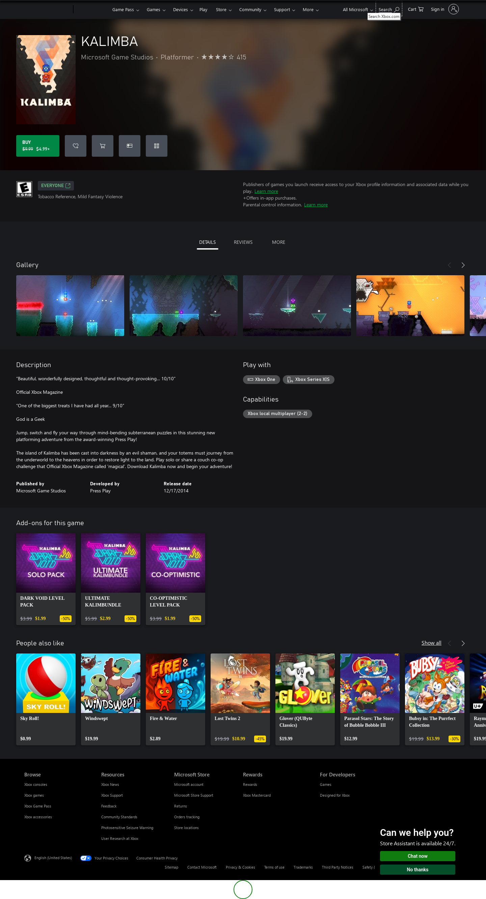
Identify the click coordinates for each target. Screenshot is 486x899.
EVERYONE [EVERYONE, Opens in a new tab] (56, 185)
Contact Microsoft (202, 867)
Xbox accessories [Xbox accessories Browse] (38, 817)
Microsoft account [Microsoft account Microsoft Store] (189, 784)
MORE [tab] (278, 242)
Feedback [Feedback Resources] (108, 806)
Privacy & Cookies (240, 867)
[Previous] (449, 265)
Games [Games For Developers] (325, 784)
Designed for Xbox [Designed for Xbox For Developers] (335, 795)
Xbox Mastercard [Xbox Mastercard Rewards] (257, 795)
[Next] (463, 265)
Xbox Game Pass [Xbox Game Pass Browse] (37, 806)
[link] (46, 579)
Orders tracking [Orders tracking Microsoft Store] (186, 817)
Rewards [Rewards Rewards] (250, 784)
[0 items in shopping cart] (416, 9)
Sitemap (171, 867)
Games (153, 9)
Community (250, 9)
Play (203, 9)
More (308, 9)
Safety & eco (372, 867)
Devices (180, 9)
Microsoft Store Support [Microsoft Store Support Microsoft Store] (193, 795)
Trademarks (303, 867)
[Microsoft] (47, 9)
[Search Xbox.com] (389, 8)
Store (221, 9)
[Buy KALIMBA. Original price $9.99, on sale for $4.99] (37, 146)
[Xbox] (92, 9)
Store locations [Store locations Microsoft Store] (186, 827)
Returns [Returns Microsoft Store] (180, 806)
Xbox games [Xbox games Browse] (34, 795)
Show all (431, 642)
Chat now (418, 856)
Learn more (266, 191)
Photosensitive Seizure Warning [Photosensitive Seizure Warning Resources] (127, 827)
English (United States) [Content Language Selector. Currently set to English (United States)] (53, 857)
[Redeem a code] (156, 146)
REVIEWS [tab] (243, 242)
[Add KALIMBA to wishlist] (75, 146)
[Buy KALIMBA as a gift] (129, 146)
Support (282, 9)
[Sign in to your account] (444, 9)
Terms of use (274, 867)
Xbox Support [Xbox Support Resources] (112, 795)
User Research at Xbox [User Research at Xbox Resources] (119, 838)
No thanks (418, 869)
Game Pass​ (123, 9)
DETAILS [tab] (207, 242)
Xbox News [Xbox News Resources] (110, 784)
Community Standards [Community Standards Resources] (119, 817)
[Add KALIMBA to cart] (102, 146)
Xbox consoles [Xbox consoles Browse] (35, 784)
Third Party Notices (337, 867)
